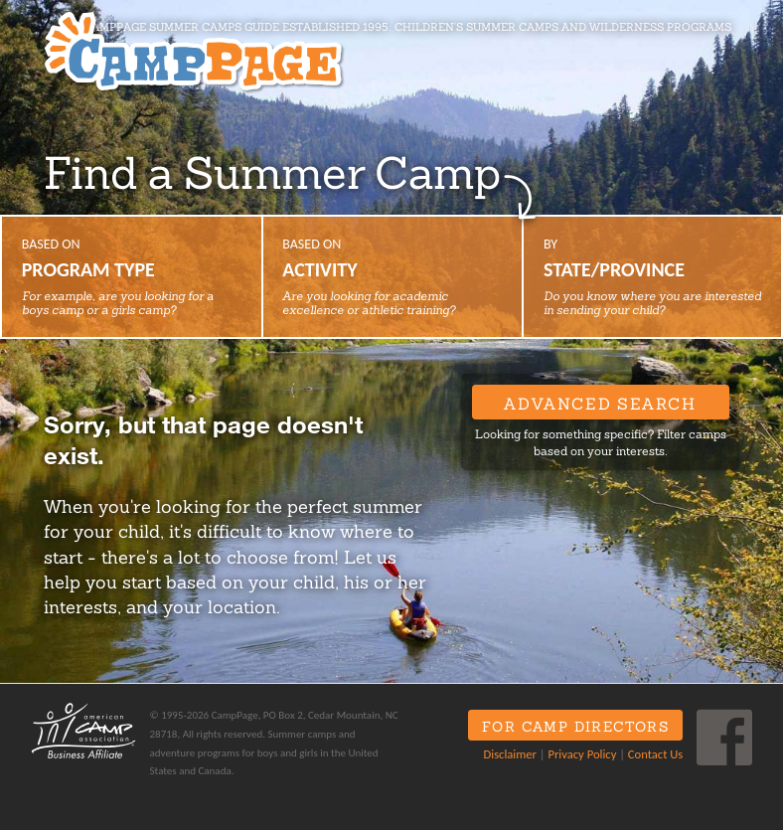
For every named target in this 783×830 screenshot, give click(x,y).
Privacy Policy (582, 754)
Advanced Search (600, 404)
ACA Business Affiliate (83, 730)
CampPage (193, 51)
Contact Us (655, 754)
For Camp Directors (575, 727)
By (652, 276)
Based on (131, 276)
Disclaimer (510, 754)
